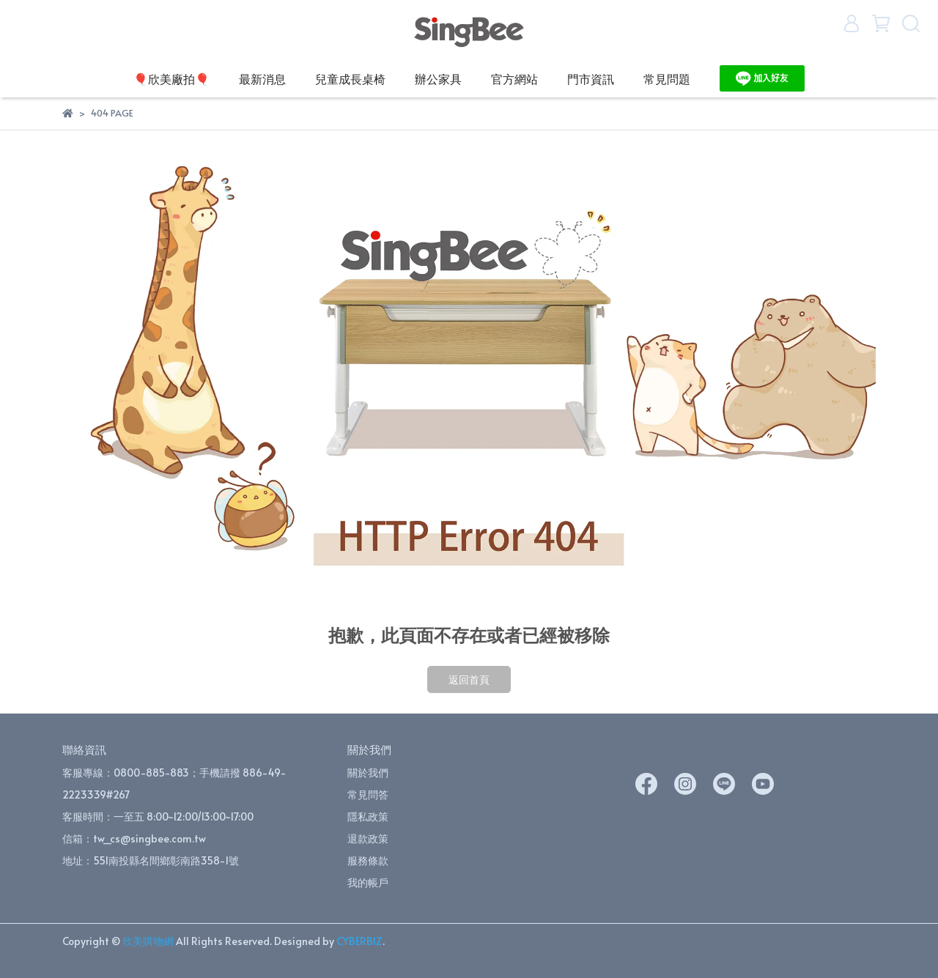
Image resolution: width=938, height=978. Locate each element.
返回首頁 (469, 679)
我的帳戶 (367, 882)
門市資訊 (590, 78)
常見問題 (666, 78)
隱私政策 (367, 816)
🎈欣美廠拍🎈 (171, 78)
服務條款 (367, 860)
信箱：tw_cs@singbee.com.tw (134, 838)
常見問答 (367, 794)
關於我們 (367, 772)
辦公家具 (438, 78)
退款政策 (367, 838)
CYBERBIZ (359, 941)
